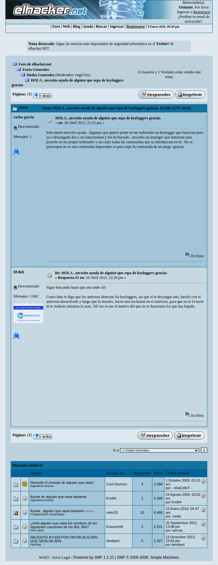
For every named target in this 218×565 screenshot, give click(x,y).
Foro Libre (37, 530)
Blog (76, 26)
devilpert (113, 541)
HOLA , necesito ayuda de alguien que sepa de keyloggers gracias (108, 118)
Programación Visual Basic (47, 514)
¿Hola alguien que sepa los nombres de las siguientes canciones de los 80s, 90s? (63, 525)
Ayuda (88, 26)
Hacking (35, 544)
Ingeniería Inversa (41, 486)
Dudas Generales (40, 75)
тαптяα (177, 530)
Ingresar (183, 12)
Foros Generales (36, 69)
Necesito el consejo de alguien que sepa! (62, 482)
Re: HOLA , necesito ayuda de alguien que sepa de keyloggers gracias (111, 273)
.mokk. (177, 516)
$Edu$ (19, 272)
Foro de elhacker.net (35, 64)
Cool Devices (116, 484)
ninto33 (112, 512)
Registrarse (135, 26)
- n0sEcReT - (182, 488)
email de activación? (197, 19)
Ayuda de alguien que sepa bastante (58, 497)
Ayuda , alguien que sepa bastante (57, 511)
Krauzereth (114, 526)
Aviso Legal (61, 557)
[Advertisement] (132, 203)
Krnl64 (111, 498)
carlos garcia (24, 117)
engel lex (82, 75)
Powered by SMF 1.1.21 (94, 557)
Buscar (101, 26)
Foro (56, 26)
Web (66, 26)
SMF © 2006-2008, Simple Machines (148, 557)
